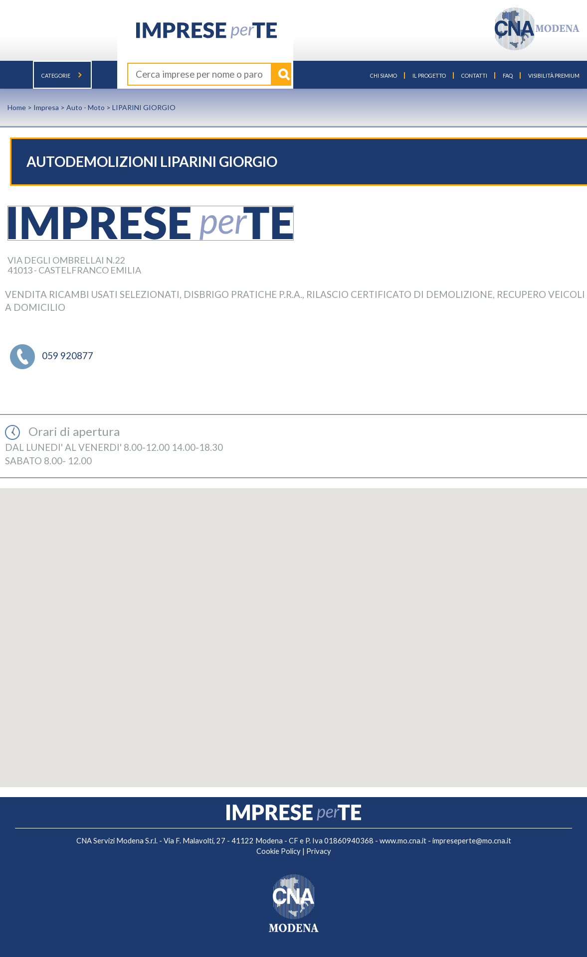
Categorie (62, 75)
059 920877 (67, 355)
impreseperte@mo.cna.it (471, 840)
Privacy (318, 851)
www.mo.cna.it (403, 840)
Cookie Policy (278, 851)
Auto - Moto (85, 107)
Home (16, 107)
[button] (293, 628)
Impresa (46, 107)
